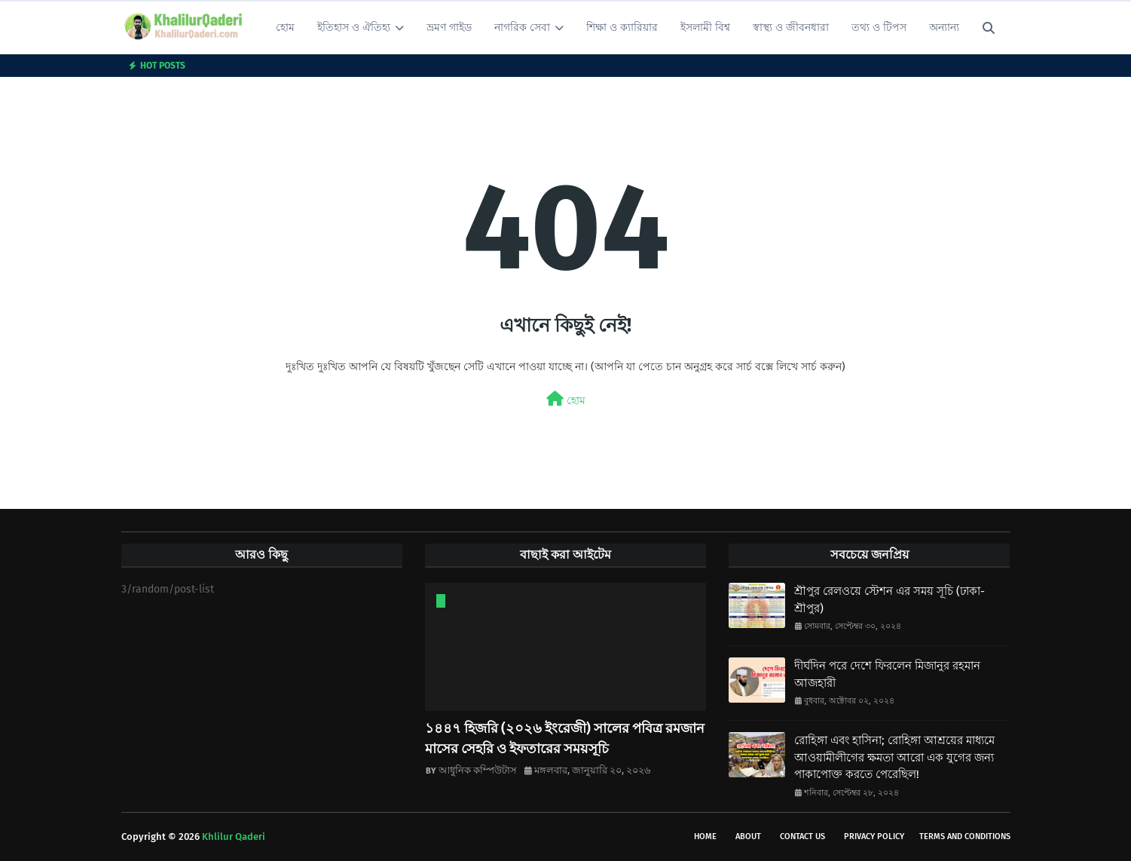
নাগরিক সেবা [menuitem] (522, 27)
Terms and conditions (964, 836)
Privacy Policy (874, 836)
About (748, 836)
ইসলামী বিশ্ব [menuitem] (705, 27)
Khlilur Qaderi (233, 836)
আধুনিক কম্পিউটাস (478, 770)
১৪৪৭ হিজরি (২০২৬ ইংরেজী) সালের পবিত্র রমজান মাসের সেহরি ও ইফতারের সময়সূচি (565, 738)
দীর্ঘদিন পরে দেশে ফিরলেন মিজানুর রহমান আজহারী (887, 674)
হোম (565, 399)
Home (705, 836)
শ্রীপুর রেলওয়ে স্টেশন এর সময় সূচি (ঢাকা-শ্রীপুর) (889, 599)
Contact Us (802, 836)
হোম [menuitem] (285, 27)
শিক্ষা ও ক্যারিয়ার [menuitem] (622, 27)
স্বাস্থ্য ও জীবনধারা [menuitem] (791, 27)
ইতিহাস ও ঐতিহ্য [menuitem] (353, 27)
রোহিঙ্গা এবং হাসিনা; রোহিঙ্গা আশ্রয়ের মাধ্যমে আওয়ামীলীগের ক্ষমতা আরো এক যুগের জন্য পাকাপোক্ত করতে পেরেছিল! (894, 757)
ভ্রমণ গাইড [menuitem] (449, 27)
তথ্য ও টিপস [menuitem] (878, 27)
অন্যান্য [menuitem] (944, 27)
